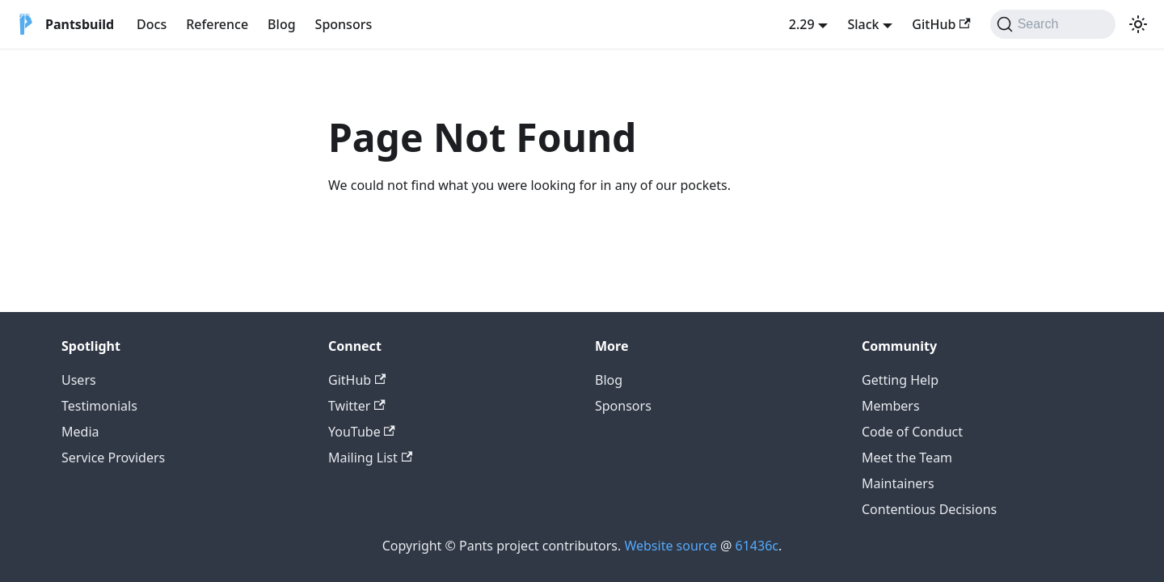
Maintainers (898, 483)
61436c (757, 546)
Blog (281, 24)
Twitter (357, 406)
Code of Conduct (912, 432)
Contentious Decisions (929, 509)
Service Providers (113, 457)
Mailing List (370, 457)
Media (80, 432)
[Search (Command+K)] (1053, 24)
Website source (670, 546)
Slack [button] (863, 24)
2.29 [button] (802, 24)
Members (891, 406)
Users (78, 380)
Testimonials (99, 406)
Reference (217, 24)
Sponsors (344, 24)
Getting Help (900, 380)
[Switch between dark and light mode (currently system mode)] (1138, 24)
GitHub (941, 24)
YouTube (361, 432)
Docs (152, 24)
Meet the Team (907, 457)
